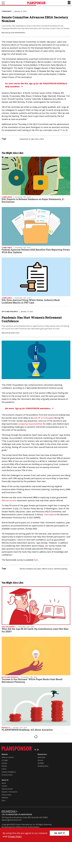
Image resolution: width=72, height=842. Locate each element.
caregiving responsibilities (30, 424)
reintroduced (50, 514)
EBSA (42, 139)
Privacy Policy (6, 795)
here (36, 560)
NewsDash (41, 757)
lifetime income (9, 500)
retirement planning (60, 569)
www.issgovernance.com (11, 820)
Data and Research (10, 311)
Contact (4, 786)
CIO (3, 814)
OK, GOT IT (59, 833)
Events (4, 769)
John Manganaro (17, 33)
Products (6, 728)
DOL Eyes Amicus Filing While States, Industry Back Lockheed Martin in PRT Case (31, 301)
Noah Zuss (14, 333)
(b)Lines (40, 760)
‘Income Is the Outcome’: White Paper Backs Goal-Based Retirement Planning (32, 680)
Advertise (5, 798)
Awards (4, 766)
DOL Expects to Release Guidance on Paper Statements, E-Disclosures (33, 200)
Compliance (7, 11)
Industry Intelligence (9, 772)
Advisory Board (7, 789)
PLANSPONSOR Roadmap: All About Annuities (27, 729)
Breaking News (43, 766)
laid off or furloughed (44, 418)
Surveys (4, 763)
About (4, 783)
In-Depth (5, 760)
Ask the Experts (9, 627)
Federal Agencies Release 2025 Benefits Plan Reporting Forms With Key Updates (36, 251)
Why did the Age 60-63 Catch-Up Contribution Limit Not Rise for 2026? (35, 630)
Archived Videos (7, 775)
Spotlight (41, 763)
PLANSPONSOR (25, 814)
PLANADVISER (12, 814)
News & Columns (8, 757)
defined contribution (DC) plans (30, 569)
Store (3, 800)
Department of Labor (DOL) (29, 139)
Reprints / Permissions (9, 792)
